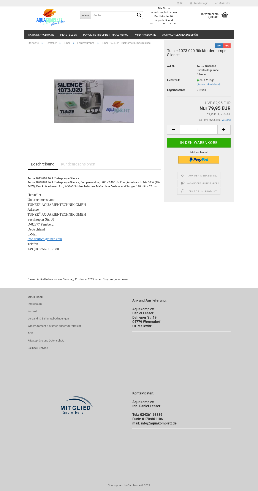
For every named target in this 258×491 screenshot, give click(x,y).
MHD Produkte (145, 34)
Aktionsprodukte (41, 34)
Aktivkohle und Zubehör (180, 34)
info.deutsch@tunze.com (45, 239)
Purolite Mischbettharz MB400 (105, 34)
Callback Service (38, 348)
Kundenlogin (199, 3)
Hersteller (68, 34)
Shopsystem (115, 485)
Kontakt (32, 311)
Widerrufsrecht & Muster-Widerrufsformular (54, 325)
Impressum (35, 303)
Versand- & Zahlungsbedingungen (48, 318)
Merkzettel (223, 3)
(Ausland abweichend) (208, 84)
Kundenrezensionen (78, 164)
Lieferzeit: (173, 80)
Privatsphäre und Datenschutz (46, 340)
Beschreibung (42, 164)
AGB (30, 333)
